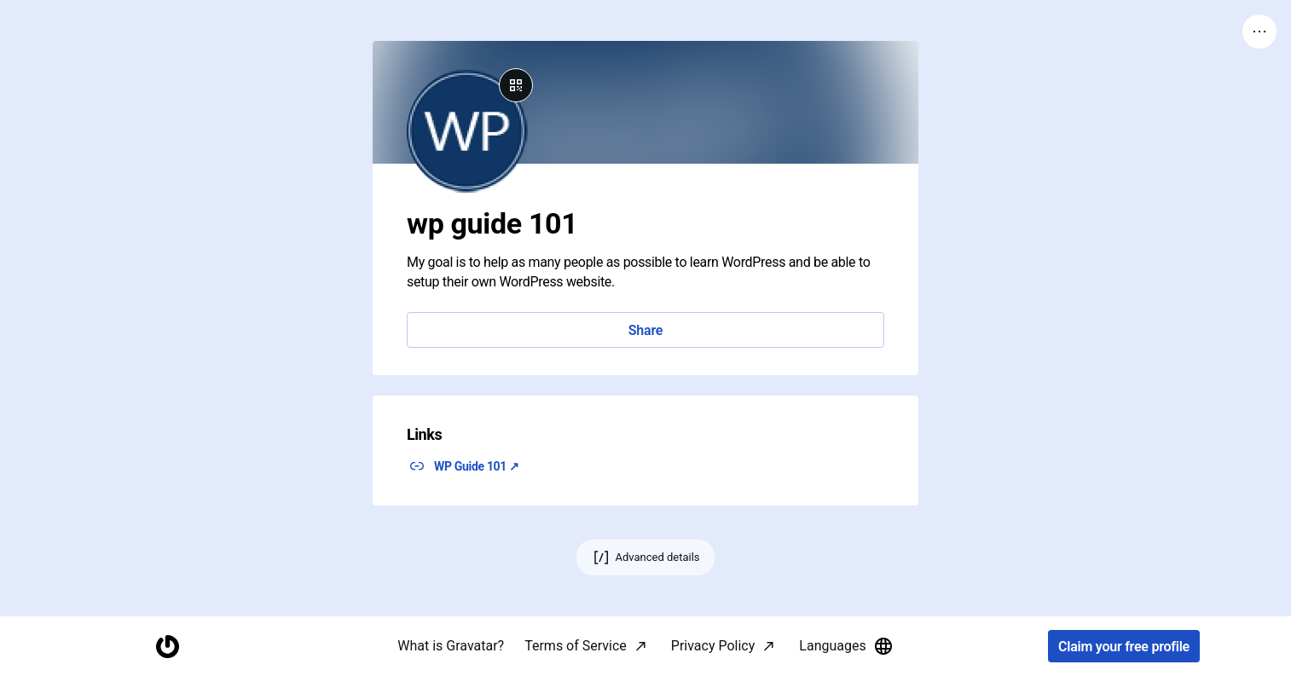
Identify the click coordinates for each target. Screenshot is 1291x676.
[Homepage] (167, 646)
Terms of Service (575, 646)
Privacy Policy (713, 646)
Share (645, 330)
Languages (846, 646)
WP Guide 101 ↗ (476, 466)
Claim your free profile (1124, 646)
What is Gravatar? (450, 646)
